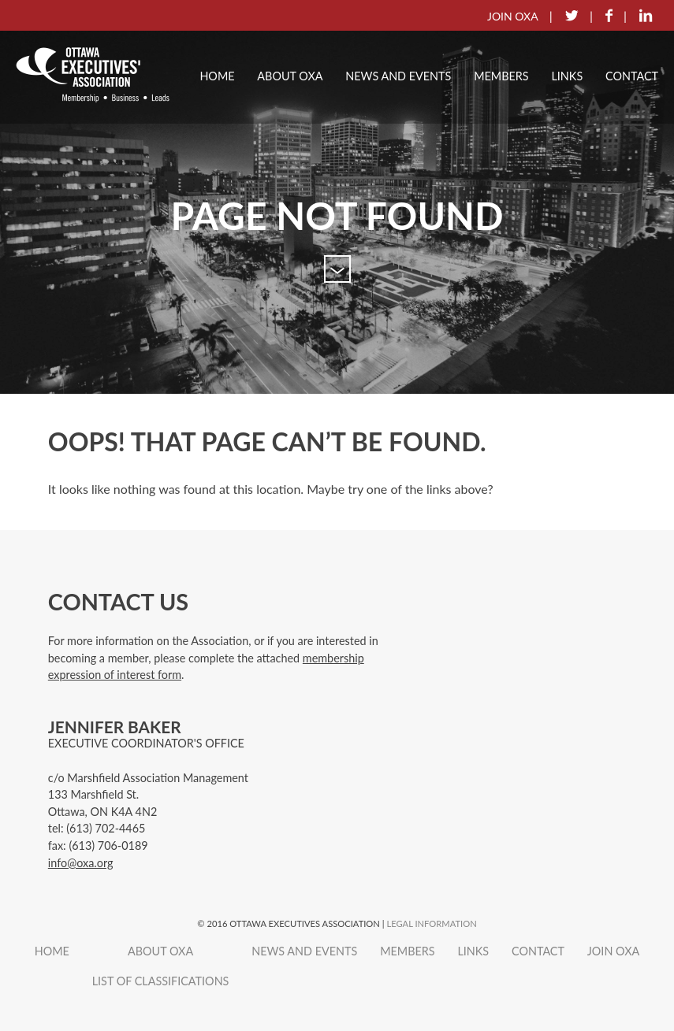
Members (501, 76)
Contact (631, 76)
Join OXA (613, 951)
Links (567, 76)
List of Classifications (160, 981)
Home (216, 76)
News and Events (398, 76)
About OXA (289, 76)
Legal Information (431, 923)
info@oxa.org (81, 863)
